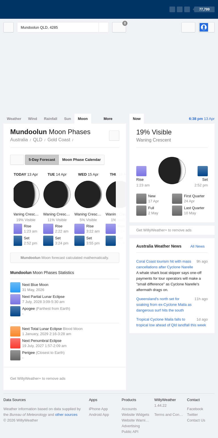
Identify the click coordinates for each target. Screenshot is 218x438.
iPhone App (98, 409)
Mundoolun (76, 139)
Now (137, 119)
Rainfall (50, 119)
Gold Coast (58, 139)
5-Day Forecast (42, 159)
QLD (37, 139)
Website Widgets (135, 414)
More (108, 119)
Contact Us (196, 420)
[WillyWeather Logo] (30, 9)
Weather (14, 119)
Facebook (195, 409)
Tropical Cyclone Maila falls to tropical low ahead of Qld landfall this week (172, 322)
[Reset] (93, 27)
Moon (83, 119)
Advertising (130, 426)
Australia (19, 139)
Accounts (129, 409)
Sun (67, 119)
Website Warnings (136, 420)
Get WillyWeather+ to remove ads (163, 230)
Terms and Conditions (169, 414)
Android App (99, 414)
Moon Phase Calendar (81, 159)
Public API (129, 431)
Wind (32, 119)
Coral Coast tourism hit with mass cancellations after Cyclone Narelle (172, 276)
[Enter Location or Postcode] (63, 27)
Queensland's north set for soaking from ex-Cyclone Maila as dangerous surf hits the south (172, 304)
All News (197, 246)
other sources (66, 414)
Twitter (192, 414)
